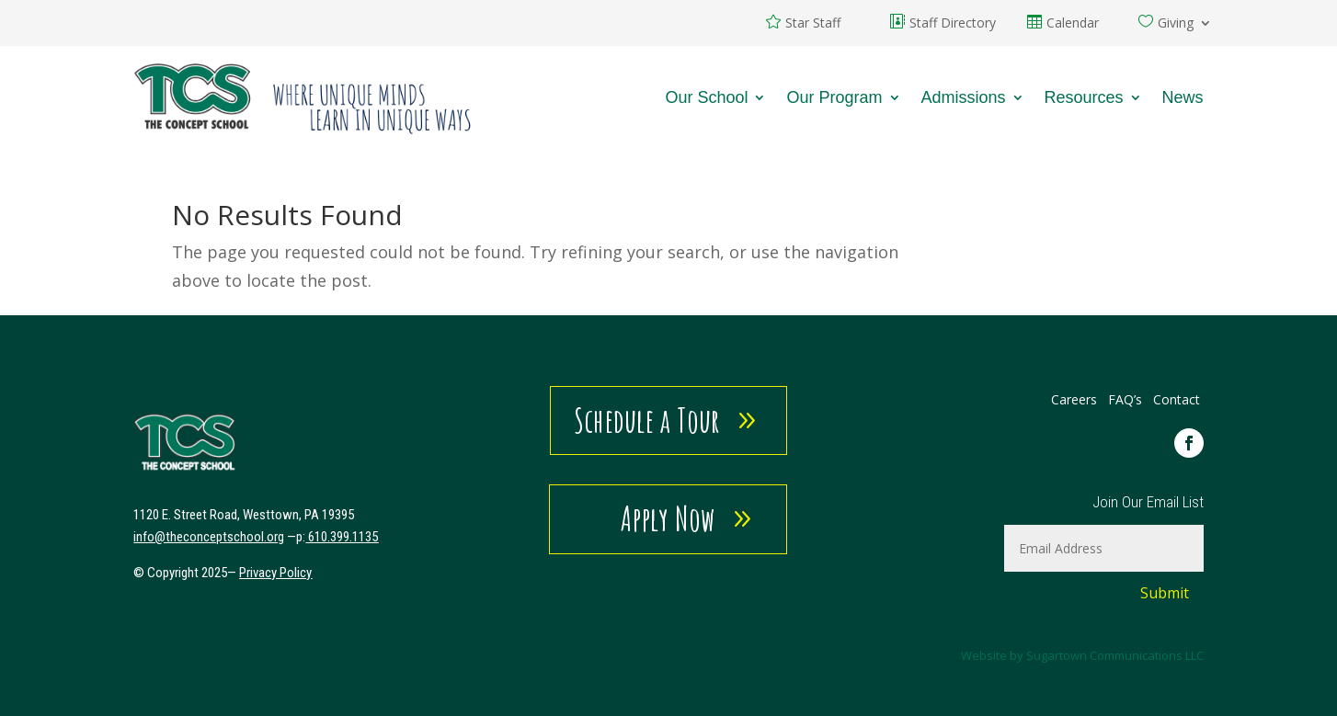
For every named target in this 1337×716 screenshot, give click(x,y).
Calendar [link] (1072, 24)
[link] (303, 97)
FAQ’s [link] (1127, 399)
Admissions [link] (963, 97)
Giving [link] (1176, 24)
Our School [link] (706, 97)
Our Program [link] (834, 97)
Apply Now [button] (668, 518)
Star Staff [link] (812, 24)
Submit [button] (1164, 593)
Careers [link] (1074, 399)
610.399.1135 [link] (343, 536)
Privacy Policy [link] (275, 572)
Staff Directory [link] (952, 24)
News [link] (1183, 97)
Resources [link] (1084, 97)
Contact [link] (1176, 399)
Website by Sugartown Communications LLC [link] (1082, 655)
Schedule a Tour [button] (647, 420)
